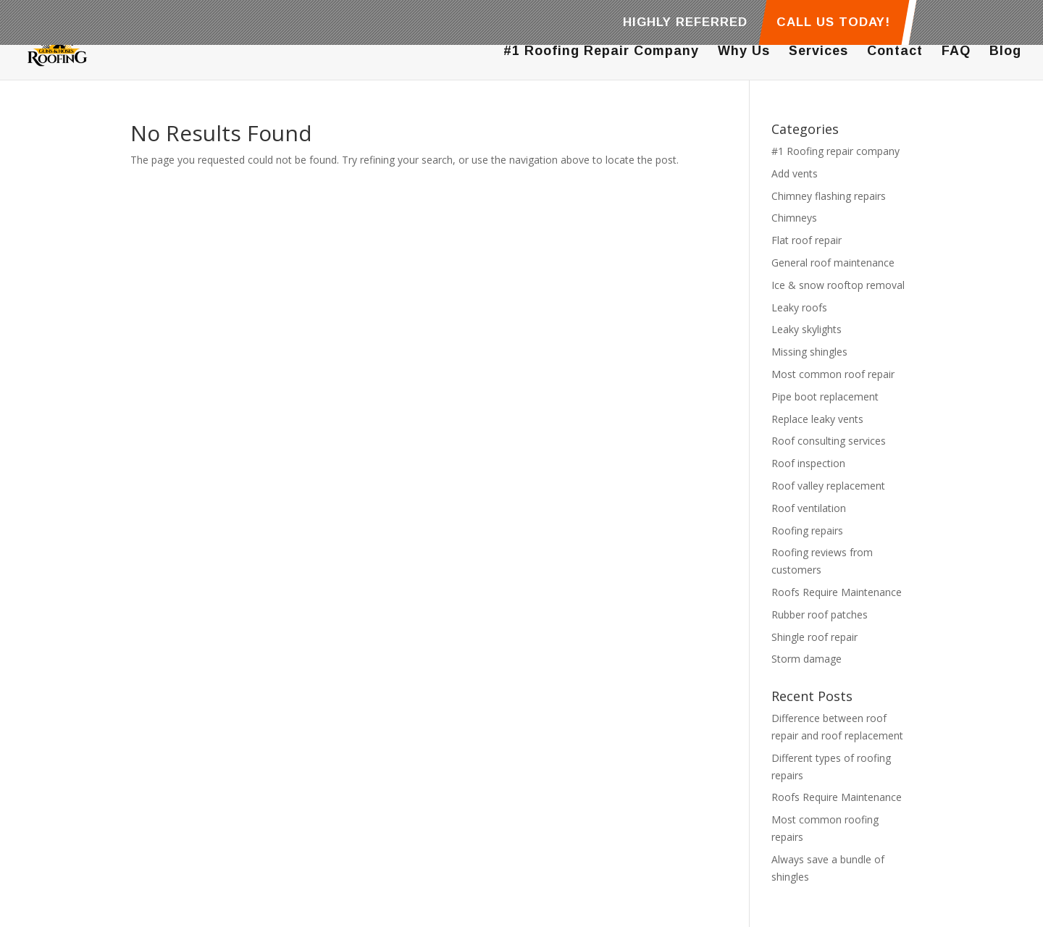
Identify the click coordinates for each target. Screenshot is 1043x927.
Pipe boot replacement (825, 396)
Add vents (794, 173)
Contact (895, 52)
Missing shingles (809, 351)
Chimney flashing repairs (828, 196)
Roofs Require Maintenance (836, 592)
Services (818, 52)
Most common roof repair (833, 374)
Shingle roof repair (814, 637)
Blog (1005, 52)
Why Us (744, 52)
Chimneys (794, 218)
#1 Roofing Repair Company (601, 52)
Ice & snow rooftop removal (838, 285)
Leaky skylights (806, 329)
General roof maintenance (833, 262)
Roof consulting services (828, 441)
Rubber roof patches (819, 614)
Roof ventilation (808, 508)
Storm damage (806, 659)
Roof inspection (808, 463)
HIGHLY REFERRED (685, 22)
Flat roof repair (806, 240)
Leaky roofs (799, 307)
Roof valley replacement (828, 485)
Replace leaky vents (817, 419)
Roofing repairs (807, 530)
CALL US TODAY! (833, 22)
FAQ (956, 52)
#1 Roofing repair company (835, 151)
